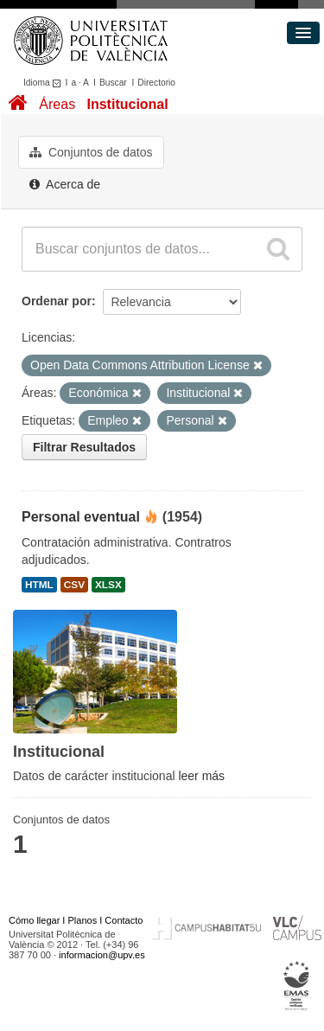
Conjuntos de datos (91, 152)
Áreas (57, 104)
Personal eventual (81, 516)
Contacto (124, 920)
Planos (83, 920)
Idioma (44, 82)
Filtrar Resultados (84, 447)
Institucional (127, 104)
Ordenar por (57, 301)
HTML (39, 585)
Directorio (156, 82)
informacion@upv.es (102, 955)
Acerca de (64, 184)
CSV (74, 585)
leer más (201, 776)
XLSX (108, 585)
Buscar (113, 82)
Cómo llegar (34, 920)
